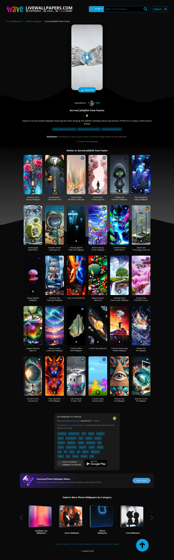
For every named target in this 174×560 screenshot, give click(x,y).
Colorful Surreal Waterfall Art (119, 248)
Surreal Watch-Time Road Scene (55, 198)
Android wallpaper (75, 425)
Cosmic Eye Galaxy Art (98, 348)
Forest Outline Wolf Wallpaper (76, 349)
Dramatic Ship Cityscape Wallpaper (54, 299)
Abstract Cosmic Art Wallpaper (141, 400)
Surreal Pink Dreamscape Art (97, 198)
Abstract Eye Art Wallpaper (119, 400)
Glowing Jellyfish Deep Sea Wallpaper (76, 248)
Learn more (141, 480)
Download (87, 90)
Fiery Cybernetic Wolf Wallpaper (54, 400)
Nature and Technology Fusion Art (141, 248)
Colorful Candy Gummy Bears (98, 400)
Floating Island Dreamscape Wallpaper (119, 299)
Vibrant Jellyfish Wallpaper (33, 299)
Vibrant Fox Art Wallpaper (141, 349)
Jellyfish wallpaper (34, 21)
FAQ (109, 544)
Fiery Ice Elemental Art (76, 298)
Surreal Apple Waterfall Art (33, 248)
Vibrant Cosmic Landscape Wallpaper (54, 349)
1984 (94, 103)
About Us (68, 544)
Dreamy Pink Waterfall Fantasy (141, 299)
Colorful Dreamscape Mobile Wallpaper (119, 349)
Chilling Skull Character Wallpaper (119, 198)
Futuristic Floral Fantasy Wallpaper (33, 198)
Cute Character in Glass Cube (76, 400)
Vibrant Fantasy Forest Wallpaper (98, 248)
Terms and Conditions (83, 544)
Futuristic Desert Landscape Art (54, 248)
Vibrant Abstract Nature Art (98, 299)
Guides (116, 544)
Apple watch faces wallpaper (89, 129)
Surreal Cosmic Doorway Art (33, 400)
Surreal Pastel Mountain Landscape (76, 198)
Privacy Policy (99, 544)
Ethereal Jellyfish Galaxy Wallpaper (141, 198)
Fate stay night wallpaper (112, 129)
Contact (58, 544)
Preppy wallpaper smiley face (64, 129)
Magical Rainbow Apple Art (33, 349)
